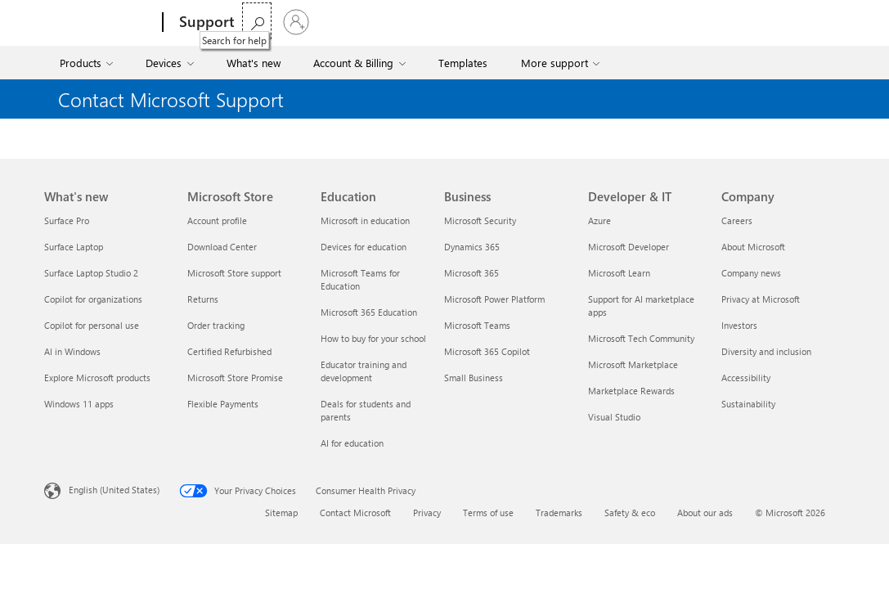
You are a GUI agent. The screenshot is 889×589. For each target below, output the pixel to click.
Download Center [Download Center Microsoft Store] (222, 247)
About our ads (705, 512)
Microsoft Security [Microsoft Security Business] (480, 220)
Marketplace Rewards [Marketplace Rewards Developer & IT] (631, 390)
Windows (400, 22)
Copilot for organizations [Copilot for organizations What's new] (93, 299)
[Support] (205, 23)
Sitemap (281, 512)
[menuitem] (88, 62)
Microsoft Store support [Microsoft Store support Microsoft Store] (234, 273)
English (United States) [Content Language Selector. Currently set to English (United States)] (114, 489)
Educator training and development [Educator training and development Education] (363, 371)
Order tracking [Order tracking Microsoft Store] (216, 325)
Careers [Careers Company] (736, 220)
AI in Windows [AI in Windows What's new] (72, 351)
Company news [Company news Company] (751, 273)
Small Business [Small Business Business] (473, 377)
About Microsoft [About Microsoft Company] (753, 247)
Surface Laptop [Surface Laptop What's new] (73, 247)
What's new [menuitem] (254, 63)
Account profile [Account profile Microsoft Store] (217, 220)
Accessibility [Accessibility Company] (745, 377)
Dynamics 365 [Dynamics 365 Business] (472, 247)
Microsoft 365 (282, 22)
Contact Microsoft (355, 512)
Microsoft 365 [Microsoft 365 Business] (471, 273)
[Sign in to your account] (825, 22)
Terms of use (488, 512)
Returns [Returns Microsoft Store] (202, 299)
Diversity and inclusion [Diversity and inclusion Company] (766, 351)
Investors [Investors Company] (739, 325)
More (456, 22)
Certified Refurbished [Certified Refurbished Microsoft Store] (229, 351)
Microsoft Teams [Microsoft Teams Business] (477, 325)
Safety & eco (629, 512)
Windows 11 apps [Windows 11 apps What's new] (79, 404)
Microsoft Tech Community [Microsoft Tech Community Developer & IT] (641, 338)
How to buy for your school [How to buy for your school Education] (373, 338)
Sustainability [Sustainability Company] (748, 404)
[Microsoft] (100, 23)
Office (347, 22)
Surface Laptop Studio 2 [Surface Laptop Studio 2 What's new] (91, 273)
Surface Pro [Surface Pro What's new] (66, 220)
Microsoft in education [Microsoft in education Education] (365, 220)
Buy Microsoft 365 (550, 22)
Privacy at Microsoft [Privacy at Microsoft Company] (760, 299)
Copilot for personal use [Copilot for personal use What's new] (91, 325)
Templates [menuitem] (462, 63)
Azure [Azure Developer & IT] (599, 220)
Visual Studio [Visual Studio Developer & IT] (614, 417)
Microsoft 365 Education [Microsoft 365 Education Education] (369, 312)
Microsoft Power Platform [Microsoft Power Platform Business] (494, 299)
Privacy (427, 512)
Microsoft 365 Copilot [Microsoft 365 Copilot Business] (487, 351)
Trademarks (559, 512)
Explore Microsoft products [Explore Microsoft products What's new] (97, 377)
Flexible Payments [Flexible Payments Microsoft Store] (222, 404)
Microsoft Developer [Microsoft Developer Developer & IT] (628, 247)
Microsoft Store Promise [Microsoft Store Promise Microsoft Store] (235, 377)
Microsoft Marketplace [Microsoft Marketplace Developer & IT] (633, 364)
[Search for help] (786, 20)
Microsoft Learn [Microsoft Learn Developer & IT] (619, 273)
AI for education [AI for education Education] (352, 443)
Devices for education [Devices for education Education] (363, 247)
